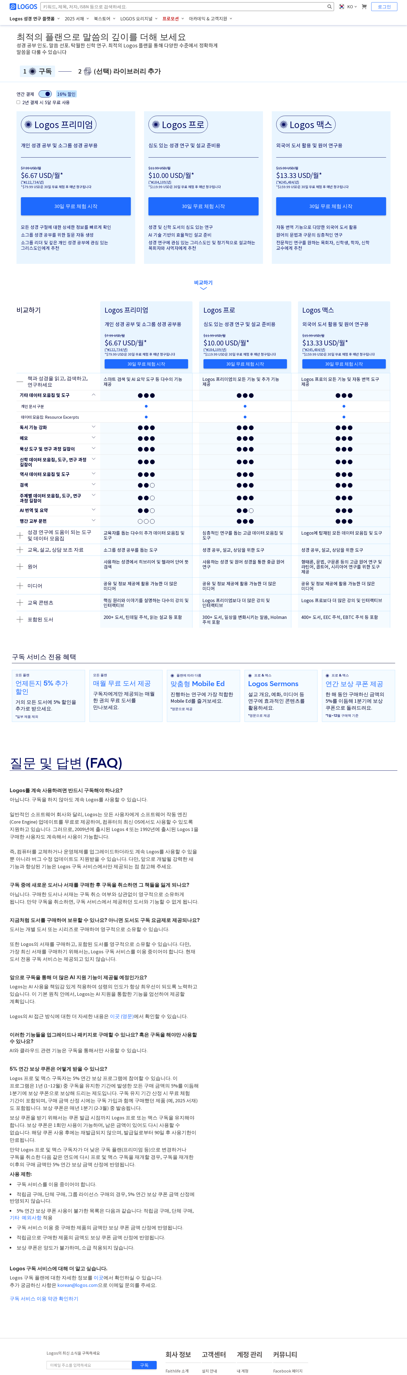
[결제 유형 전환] (45, 94)
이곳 (99, 1277)
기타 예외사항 (26, 1217)
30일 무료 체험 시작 (76, 206)
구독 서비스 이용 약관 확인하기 (44, 1298)
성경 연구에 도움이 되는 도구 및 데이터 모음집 (54, 535)
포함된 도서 (35, 619)
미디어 (29, 586)
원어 (27, 566)
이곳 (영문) (122, 1016)
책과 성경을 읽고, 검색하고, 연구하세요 (52, 381)
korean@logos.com (78, 1285)
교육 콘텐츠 (35, 602)
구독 (144, 1365)
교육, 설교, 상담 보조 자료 (50, 549)
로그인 (384, 6)
